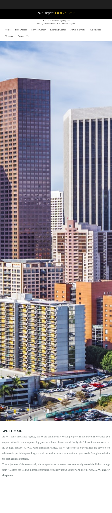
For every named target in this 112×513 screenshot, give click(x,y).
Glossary (9, 36)
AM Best (12, 470)
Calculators (95, 29)
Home (7, 29)
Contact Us (23, 36)
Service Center (38, 29)
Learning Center (58, 29)
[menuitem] (7, 30)
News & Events (78, 29)
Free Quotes (21, 29)
